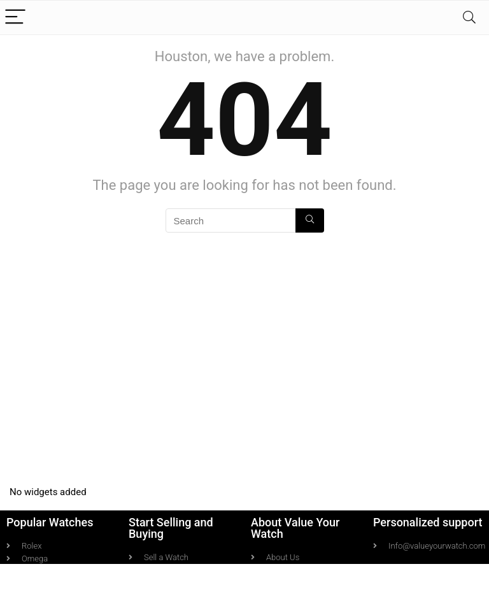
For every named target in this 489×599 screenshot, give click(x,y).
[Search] (469, 17)
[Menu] (15, 17)
